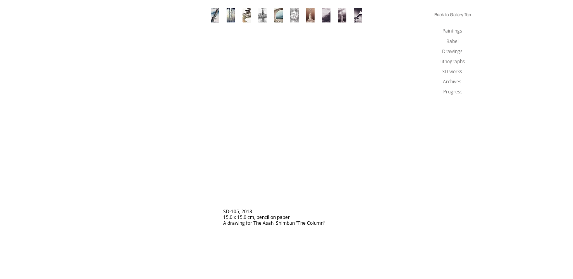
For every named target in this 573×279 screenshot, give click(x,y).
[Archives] (452, 81)
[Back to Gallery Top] (452, 15)
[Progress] (453, 91)
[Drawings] (452, 51)
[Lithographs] (452, 61)
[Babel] (452, 41)
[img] (287, 142)
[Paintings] (452, 30)
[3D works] (452, 71)
